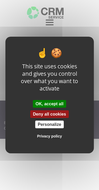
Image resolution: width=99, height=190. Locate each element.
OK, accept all (50, 103)
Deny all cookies (49, 114)
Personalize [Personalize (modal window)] (49, 124)
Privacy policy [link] (49, 136)
